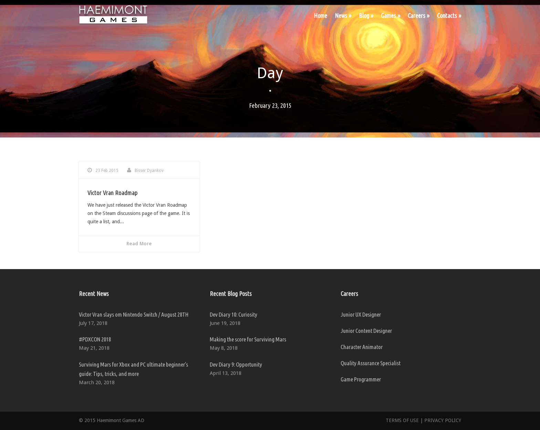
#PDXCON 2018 (95, 339)
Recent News (94, 293)
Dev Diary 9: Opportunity (236, 364)
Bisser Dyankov (149, 170)
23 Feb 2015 (106, 170)
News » (343, 15)
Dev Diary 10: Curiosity (233, 314)
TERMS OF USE (402, 420)
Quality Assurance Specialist (371, 363)
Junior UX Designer (361, 314)
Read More (139, 243)
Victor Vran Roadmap (112, 192)
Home (320, 15)
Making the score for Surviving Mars (248, 339)
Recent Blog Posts (231, 293)
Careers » (418, 15)
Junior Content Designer (366, 330)
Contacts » (449, 15)
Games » (390, 15)
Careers (349, 293)
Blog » (366, 15)
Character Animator (362, 347)
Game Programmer (361, 379)
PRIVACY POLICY (442, 420)
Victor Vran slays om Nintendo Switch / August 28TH (133, 314)
